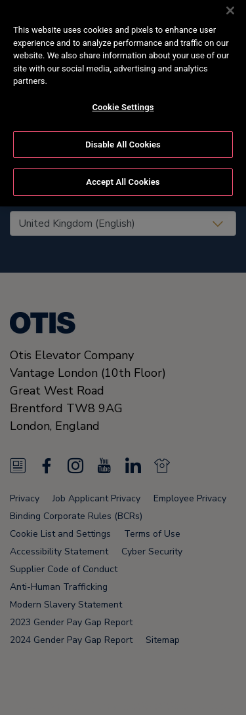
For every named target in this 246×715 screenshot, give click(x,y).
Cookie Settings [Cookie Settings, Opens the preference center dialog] (123, 100)
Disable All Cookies (123, 137)
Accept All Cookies (122, 175)
